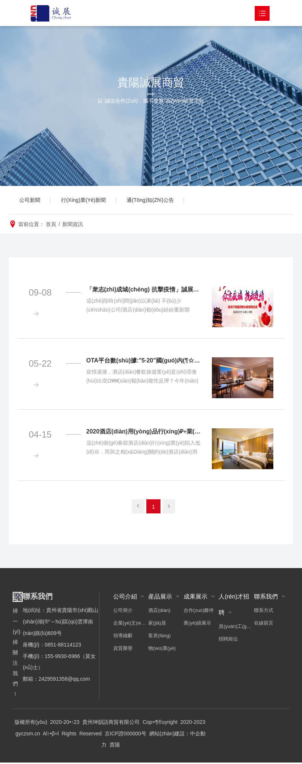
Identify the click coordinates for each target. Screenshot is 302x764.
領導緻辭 (123, 637)
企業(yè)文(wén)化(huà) (131, 624)
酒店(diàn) (159, 612)
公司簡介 (123, 612)
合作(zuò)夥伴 (199, 612)
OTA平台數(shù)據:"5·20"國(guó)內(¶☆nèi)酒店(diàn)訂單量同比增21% (144, 362)
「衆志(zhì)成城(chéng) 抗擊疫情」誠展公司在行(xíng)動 (144, 291)
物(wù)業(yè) (162, 649)
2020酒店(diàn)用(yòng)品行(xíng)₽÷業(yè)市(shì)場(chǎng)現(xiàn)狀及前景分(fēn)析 (144, 433)
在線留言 (263, 624)
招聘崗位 (228, 640)
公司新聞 (30, 201)
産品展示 (160, 598)
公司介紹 (125, 598)
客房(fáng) (159, 637)
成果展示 (195, 598)
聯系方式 (263, 612)
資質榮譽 (123, 649)
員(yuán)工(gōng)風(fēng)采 (236, 628)
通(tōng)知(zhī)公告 (154, 201)
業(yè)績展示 (197, 624)
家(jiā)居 (157, 624)
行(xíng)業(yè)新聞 (85, 201)
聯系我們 (266, 598)
